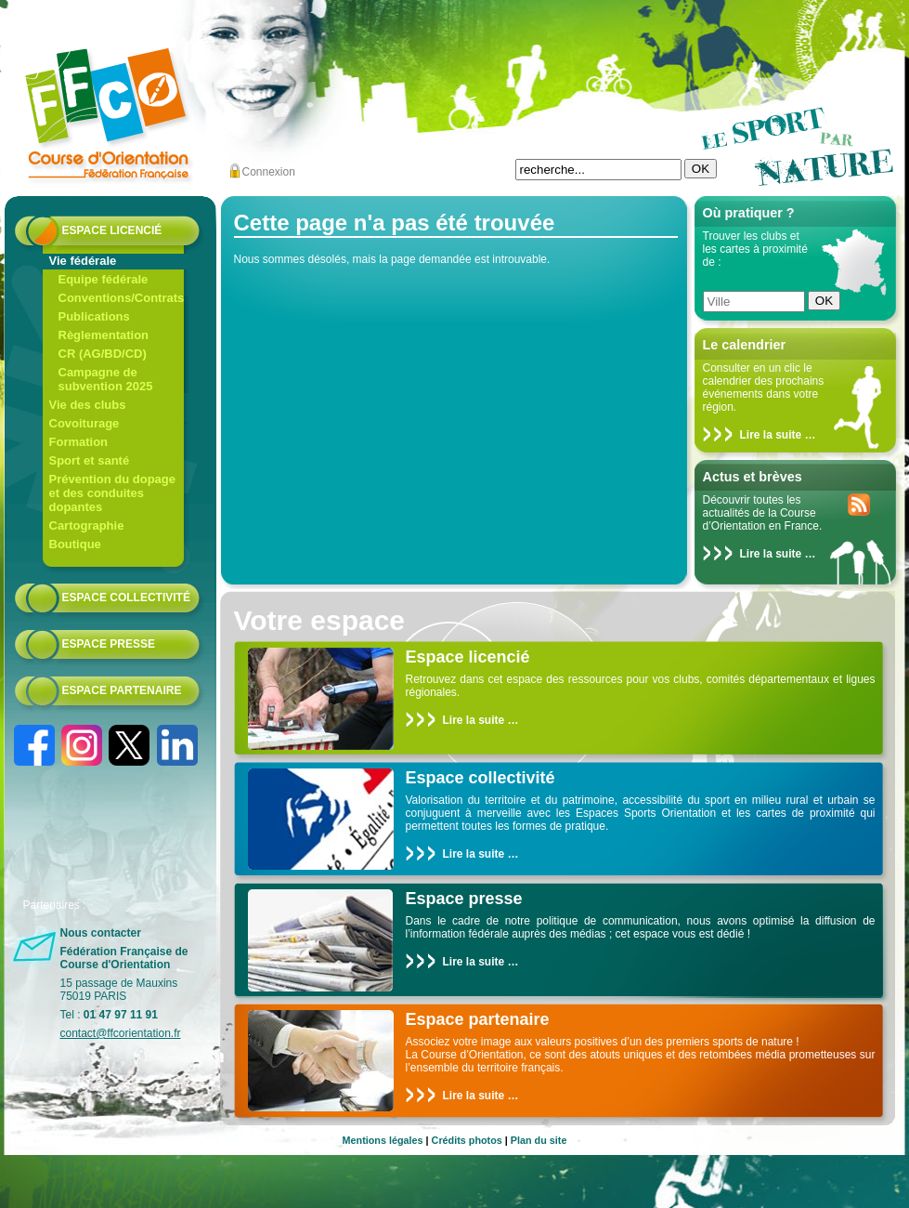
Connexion (268, 171)
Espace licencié (112, 230)
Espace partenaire (122, 690)
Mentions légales (383, 1140)
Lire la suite (771, 434)
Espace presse (108, 643)
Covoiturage (84, 423)
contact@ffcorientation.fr (120, 1033)
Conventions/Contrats (121, 298)
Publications (94, 316)
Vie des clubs (87, 405)
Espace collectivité (126, 597)
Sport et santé (89, 460)
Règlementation (103, 335)
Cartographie (86, 525)
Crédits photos (467, 1140)
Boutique (75, 544)
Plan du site (539, 1140)
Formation (79, 442)
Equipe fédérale (103, 279)
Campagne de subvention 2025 (105, 379)
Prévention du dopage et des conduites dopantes (112, 493)
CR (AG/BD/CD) (102, 354)
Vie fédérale (83, 261)
